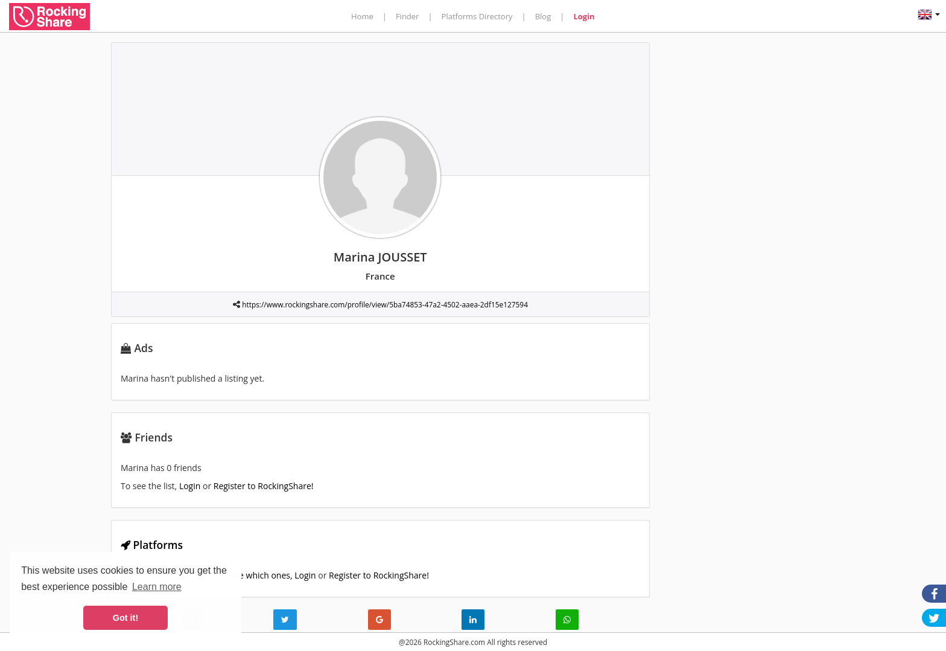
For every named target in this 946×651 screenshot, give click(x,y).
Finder (407, 16)
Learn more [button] (157, 587)
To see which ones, (256, 575)
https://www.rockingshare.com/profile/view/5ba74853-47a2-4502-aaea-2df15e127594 (385, 304)
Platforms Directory (477, 16)
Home (362, 16)
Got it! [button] (125, 618)
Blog (543, 16)
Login (583, 16)
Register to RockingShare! (264, 486)
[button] (929, 16)
